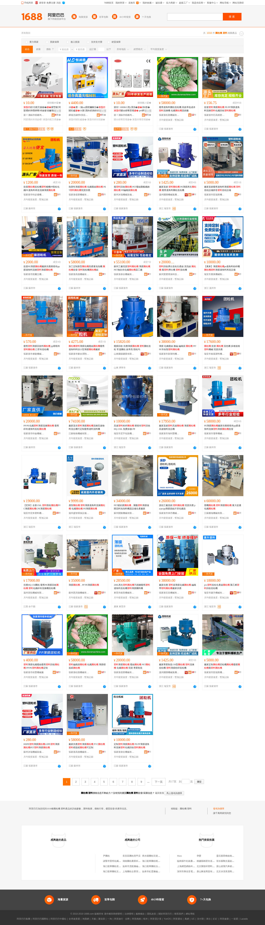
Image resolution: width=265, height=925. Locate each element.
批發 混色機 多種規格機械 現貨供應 (222, 348)
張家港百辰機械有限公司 (169, 592)
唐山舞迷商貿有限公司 (208, 871)
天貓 (93, 919)
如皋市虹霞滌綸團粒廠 (153, 871)
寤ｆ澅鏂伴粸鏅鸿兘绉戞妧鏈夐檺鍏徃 (34, 115)
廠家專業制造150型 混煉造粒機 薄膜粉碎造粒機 (176, 666)
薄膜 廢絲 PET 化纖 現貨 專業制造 (132, 666)
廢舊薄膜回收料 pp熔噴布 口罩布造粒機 (42, 348)
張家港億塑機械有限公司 (79, 194)
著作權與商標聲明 (113, 914)
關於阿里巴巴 (165, 914)
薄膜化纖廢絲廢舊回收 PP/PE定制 (41, 666)
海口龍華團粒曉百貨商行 (154, 861)
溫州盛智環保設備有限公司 (79, 513)
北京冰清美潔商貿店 (226, 871)
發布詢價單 (218, 808)
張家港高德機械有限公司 (79, 274)
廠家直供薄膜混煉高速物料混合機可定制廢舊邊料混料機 (87, 427)
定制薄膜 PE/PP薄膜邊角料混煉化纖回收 (131, 746)
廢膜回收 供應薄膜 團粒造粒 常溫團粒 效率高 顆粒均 (132, 348)
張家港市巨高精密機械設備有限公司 (214, 115)
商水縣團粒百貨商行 (152, 856)
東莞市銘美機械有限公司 (124, 592)
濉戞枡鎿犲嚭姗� (96, 119)
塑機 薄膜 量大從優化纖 (222, 507)
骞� (58, 115)
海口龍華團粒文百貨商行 (115, 871)
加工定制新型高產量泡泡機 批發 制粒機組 (87, 268)
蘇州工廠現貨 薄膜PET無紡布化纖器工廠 (132, 268)
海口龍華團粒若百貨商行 (115, 866)
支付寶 (200, 919)
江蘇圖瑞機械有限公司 (214, 513)
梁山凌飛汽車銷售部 (226, 866)
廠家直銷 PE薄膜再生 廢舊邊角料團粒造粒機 (177, 188)
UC (193, 919)
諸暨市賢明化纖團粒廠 (114, 861)
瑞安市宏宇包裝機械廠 (124, 433)
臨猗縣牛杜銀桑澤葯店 (188, 861)
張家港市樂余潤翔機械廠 (79, 354)
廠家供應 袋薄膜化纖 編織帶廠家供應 (177, 587)
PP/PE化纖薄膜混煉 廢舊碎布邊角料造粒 (41, 427)
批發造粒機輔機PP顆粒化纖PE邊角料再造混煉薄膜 (42, 188)
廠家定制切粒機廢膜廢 (222, 666)
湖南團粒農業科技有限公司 (136, 861)
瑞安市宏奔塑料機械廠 (34, 513)
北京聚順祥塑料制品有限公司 (211, 866)
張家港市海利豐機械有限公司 (169, 433)
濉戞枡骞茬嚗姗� (141, 119)
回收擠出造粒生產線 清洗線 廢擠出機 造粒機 (177, 268)
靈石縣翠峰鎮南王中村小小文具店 (233, 856)
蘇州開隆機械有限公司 (124, 513)
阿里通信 (177, 919)
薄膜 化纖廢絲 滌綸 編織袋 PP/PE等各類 (177, 348)
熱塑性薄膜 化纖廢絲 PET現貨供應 (87, 188)
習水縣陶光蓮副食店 (226, 861)
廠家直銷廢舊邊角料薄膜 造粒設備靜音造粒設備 (222, 188)
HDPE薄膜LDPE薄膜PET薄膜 (42, 746)
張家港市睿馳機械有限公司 (34, 354)
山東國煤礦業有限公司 (124, 354)
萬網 (187, 919)
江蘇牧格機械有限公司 (79, 433)
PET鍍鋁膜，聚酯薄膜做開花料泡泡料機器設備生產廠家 (131, 507)
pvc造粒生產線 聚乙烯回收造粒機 (221, 587)
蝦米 (145, 919)
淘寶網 (85, 919)
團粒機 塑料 (186, 808)
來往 (208, 919)
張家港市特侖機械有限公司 (34, 433)
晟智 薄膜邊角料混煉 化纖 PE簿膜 (87, 507)
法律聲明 (128, 914)
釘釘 (215, 919)
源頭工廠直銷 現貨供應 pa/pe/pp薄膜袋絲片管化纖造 (177, 507)
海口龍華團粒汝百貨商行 (154, 866)
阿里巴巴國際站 (40, 919)
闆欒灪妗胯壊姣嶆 (33, 119)
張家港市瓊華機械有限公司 (214, 433)
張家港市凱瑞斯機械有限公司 (214, 194)
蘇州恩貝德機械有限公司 (79, 592)
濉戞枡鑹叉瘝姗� (52, 119)
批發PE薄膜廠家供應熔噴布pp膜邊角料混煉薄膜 (42, 268)
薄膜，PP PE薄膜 (84, 585)
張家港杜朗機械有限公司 (169, 115)
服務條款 (140, 914)
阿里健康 (224, 919)
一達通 (234, 919)
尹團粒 (106, 856)
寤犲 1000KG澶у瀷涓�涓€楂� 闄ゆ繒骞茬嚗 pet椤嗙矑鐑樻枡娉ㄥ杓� (132, 109)
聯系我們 (178, 914)
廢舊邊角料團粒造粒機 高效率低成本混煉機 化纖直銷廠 (177, 109)
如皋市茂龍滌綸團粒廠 (134, 866)
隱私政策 (151, 914)
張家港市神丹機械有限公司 (169, 513)
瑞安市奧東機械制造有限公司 (214, 274)
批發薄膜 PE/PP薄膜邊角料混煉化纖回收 (222, 109)
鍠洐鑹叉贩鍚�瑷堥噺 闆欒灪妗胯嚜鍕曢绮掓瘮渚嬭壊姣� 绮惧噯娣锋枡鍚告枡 (42, 109)
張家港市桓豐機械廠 (34, 672)
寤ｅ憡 (57, 110)
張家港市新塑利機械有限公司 (169, 354)
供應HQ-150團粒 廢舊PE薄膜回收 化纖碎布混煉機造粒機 (41, 587)
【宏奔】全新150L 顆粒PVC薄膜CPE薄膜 (42, 507)
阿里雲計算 (155, 919)
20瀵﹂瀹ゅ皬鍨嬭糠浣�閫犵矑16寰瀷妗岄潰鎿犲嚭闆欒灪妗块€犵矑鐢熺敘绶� (87, 109)
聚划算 (101, 919)
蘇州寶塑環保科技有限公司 (169, 274)
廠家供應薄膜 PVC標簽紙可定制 (87, 746)
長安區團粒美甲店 (132, 856)
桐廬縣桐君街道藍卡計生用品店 (212, 861)
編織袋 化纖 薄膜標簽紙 (87, 666)
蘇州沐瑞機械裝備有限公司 (124, 194)
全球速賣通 (74, 919)
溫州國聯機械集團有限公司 (169, 194)
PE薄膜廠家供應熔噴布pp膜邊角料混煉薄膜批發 (222, 427)
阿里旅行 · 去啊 (122, 919)
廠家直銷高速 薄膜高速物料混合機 (177, 427)
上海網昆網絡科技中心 (188, 866)
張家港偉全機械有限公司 (124, 274)
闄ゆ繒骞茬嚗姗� (123, 119)
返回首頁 (159, 793)
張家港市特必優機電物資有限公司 (34, 194)
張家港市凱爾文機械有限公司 (34, 274)
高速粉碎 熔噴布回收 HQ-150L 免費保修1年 (132, 427)
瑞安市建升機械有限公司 (214, 592)
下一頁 (159, 781)
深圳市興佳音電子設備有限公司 (192, 871)
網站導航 (190, 914)
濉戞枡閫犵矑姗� (78, 119)
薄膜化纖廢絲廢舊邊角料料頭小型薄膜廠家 (87, 348)
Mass (179, 856)
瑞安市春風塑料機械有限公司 (214, 354)
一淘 (109, 919)
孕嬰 (199, 856)
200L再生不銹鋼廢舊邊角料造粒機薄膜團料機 (132, 587)
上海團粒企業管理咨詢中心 (136, 871)
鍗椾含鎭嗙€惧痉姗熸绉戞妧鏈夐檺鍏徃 (79, 115)
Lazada (244, 919)
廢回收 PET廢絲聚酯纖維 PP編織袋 (132, 188)
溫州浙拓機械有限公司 (34, 592)
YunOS (167, 919)
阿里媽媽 (136, 919)
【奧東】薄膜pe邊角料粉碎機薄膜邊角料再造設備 (222, 268)
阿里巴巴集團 (23, 919)
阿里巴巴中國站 (58, 919)
